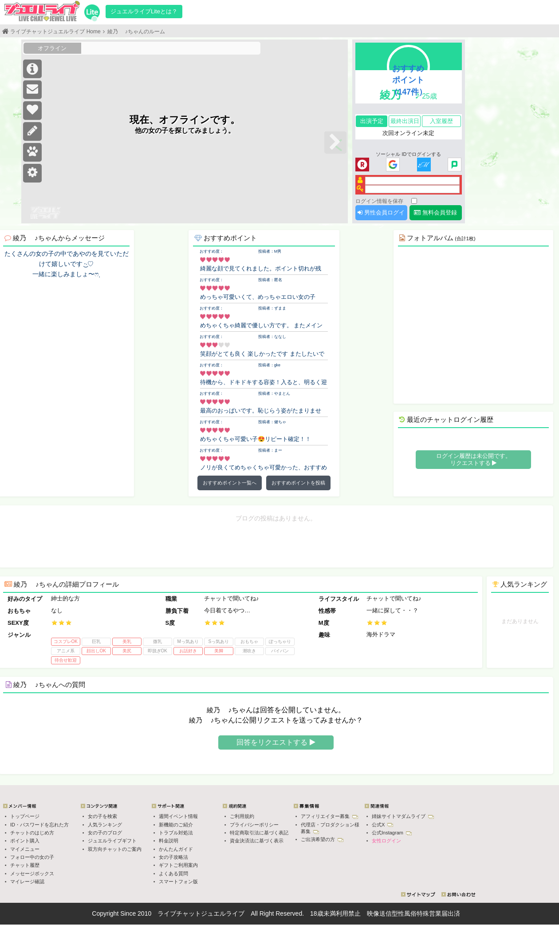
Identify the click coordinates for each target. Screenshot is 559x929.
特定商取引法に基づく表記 (259, 832)
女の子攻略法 (173, 857)
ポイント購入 (24, 840)
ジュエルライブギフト (112, 840)
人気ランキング (105, 824)
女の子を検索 (102, 816)
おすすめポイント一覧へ (229, 482)
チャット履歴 (24, 865)
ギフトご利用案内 (178, 865)
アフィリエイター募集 (329, 816)
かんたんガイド (176, 849)
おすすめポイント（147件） (408, 80)
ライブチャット (179, 913)
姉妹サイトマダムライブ (403, 816)
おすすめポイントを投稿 (298, 482)
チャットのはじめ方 (32, 832)
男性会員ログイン (381, 214)
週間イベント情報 (178, 816)
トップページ (24, 816)
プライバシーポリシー (254, 824)
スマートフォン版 (178, 881)
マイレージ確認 (27, 881)
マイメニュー (24, 849)
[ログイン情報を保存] (414, 201)
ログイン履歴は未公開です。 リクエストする (473, 459)
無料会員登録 (435, 212)
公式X (382, 824)
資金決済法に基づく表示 (256, 840)
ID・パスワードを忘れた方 (39, 824)
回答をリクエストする (275, 742)
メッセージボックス (32, 873)
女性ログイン (386, 840)
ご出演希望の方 (322, 839)
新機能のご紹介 (176, 824)
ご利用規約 (242, 816)
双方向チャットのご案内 (115, 849)
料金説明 (168, 840)
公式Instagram (392, 832)
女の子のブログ (105, 832)
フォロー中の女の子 (32, 857)
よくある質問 (173, 873)
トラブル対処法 (176, 832)
